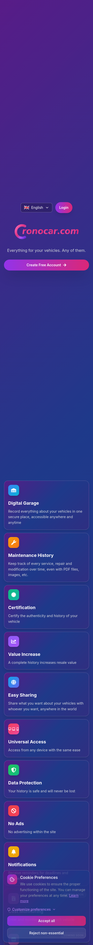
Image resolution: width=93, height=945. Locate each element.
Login (63, 207)
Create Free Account (46, 265)
